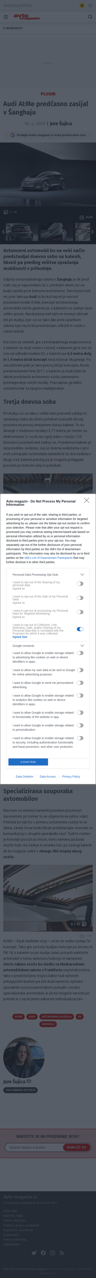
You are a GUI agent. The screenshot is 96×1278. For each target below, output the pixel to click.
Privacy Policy (71, 776)
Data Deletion (24, 776)
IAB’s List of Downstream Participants (49, 557)
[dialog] (48, 639)
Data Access (48, 776)
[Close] (88, 502)
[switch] (80, 584)
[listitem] (48, 574)
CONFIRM (28, 762)
